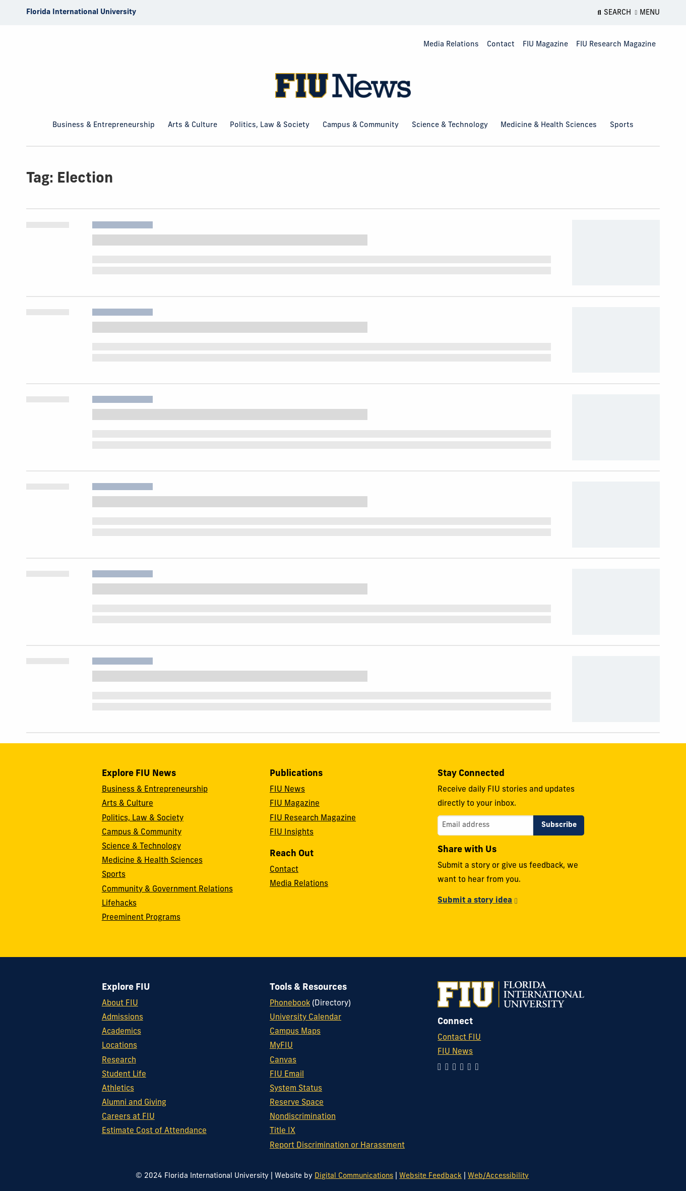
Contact (501, 44)
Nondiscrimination (303, 1117)
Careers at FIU (128, 1117)
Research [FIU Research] (119, 1060)
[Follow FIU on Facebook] (456, 1068)
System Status (296, 1089)
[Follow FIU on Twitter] (464, 1068)
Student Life (124, 1074)
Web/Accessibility (498, 1176)
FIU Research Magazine (616, 44)
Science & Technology (450, 125)
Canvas (283, 1060)
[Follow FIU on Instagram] (441, 1068)
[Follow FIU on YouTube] (471, 1068)
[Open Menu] (647, 13)
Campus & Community (361, 125)
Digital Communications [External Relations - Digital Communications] (354, 1176)
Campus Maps (295, 1032)
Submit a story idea (475, 901)
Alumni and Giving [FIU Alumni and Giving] (134, 1103)
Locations (119, 1046)
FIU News (287, 790)
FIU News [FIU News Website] (455, 1052)
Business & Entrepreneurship (103, 125)
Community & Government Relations (167, 889)
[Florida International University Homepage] (81, 12)
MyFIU (281, 1046)
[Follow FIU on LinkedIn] (449, 1068)
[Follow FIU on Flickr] (479, 1068)
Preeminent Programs (141, 918)
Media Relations (451, 44)
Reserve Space (297, 1103)
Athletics (118, 1089)
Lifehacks (119, 904)
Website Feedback (430, 1176)
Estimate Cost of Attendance (154, 1131)
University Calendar (305, 1018)
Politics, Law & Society (269, 125)
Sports (622, 125)
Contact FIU (459, 1038)
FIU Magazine (545, 44)
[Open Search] (614, 13)
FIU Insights (292, 832)
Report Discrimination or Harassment (337, 1146)
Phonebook (290, 1003)
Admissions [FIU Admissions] (122, 1018)
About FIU (120, 1003)
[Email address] (485, 825)
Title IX (282, 1131)
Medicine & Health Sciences (549, 125)
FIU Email (287, 1074)
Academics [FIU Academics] (121, 1032)
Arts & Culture (192, 125)
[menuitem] (451, 45)
